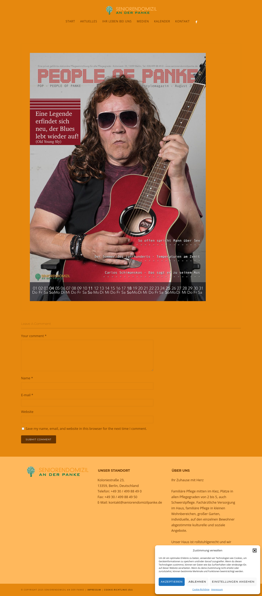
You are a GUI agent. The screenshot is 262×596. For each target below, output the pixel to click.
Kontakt (182, 21)
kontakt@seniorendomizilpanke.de (135, 502)
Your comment (34, 336)
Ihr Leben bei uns (117, 21)
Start (70, 21)
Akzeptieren (172, 581)
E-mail (27, 395)
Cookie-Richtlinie (200, 589)
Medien (143, 21)
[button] (255, 550)
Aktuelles (88, 21)
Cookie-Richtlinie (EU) (118, 589)
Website (27, 411)
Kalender (162, 21)
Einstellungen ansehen (233, 581)
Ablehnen (197, 581)
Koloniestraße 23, (110, 480)
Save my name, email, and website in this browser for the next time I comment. (86, 428)
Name (27, 378)
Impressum (217, 589)
